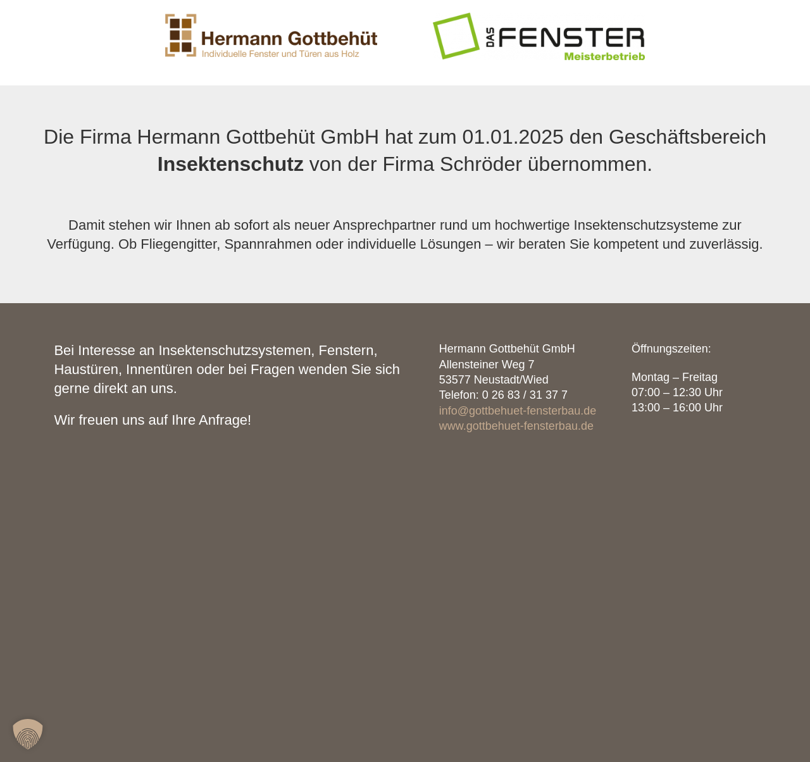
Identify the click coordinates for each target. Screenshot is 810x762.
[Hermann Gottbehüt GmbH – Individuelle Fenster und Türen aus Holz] (271, 17)
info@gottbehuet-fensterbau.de (517, 410)
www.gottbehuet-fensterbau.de (516, 426)
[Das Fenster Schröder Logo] (538, 17)
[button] (28, 734)
